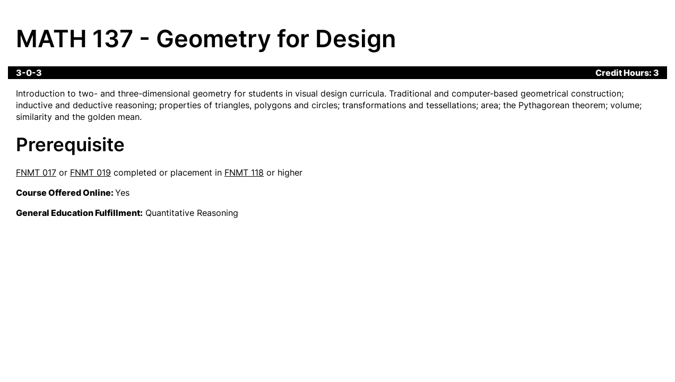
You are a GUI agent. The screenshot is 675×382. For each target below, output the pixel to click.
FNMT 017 (36, 172)
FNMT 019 (90, 172)
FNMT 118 (244, 172)
